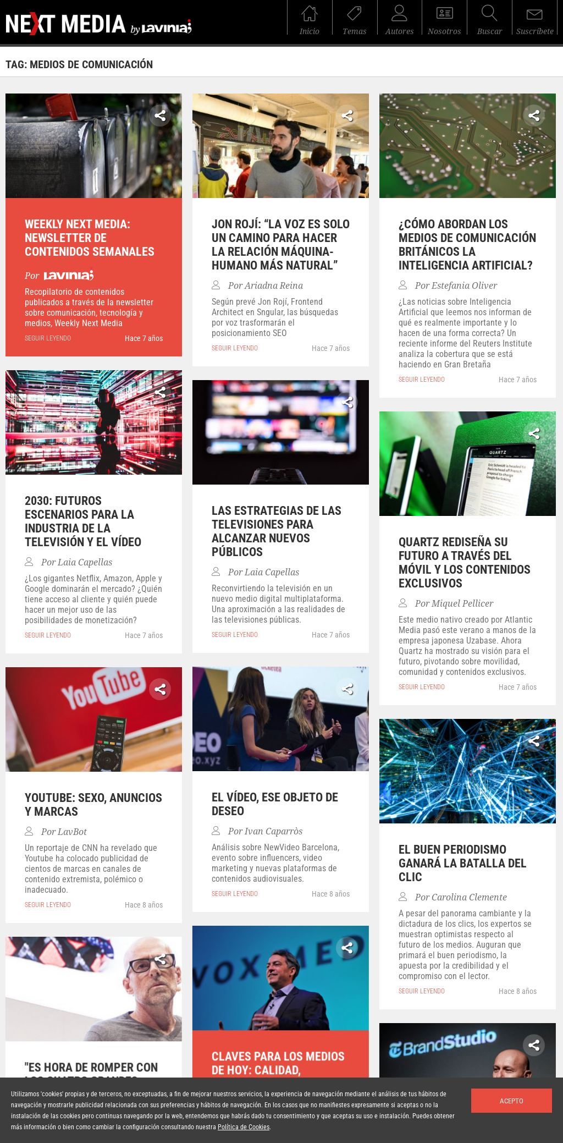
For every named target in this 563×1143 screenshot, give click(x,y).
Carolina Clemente (469, 897)
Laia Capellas (85, 562)
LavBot (72, 832)
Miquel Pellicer (462, 603)
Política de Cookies (243, 1127)
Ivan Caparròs (273, 831)
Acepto (511, 1101)
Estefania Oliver (464, 286)
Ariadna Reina (274, 286)
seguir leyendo (48, 338)
